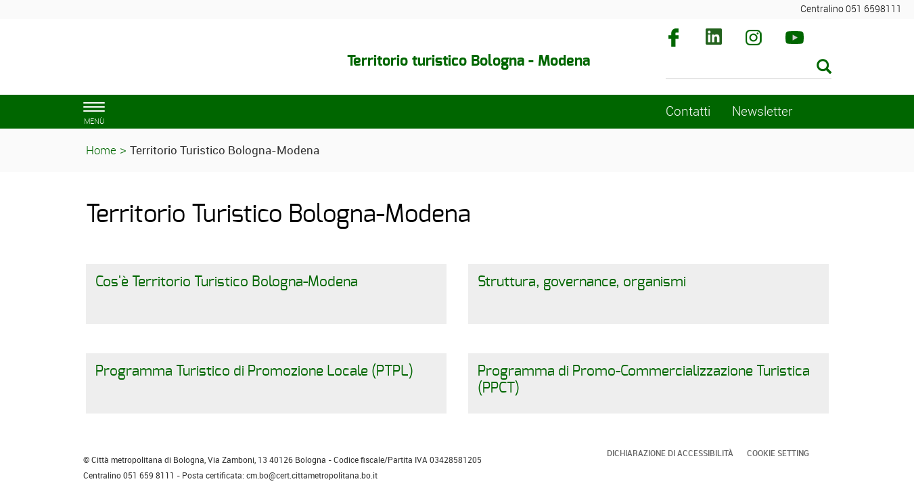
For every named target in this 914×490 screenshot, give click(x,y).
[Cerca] (748, 67)
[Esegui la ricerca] (824, 67)
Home (101, 150)
